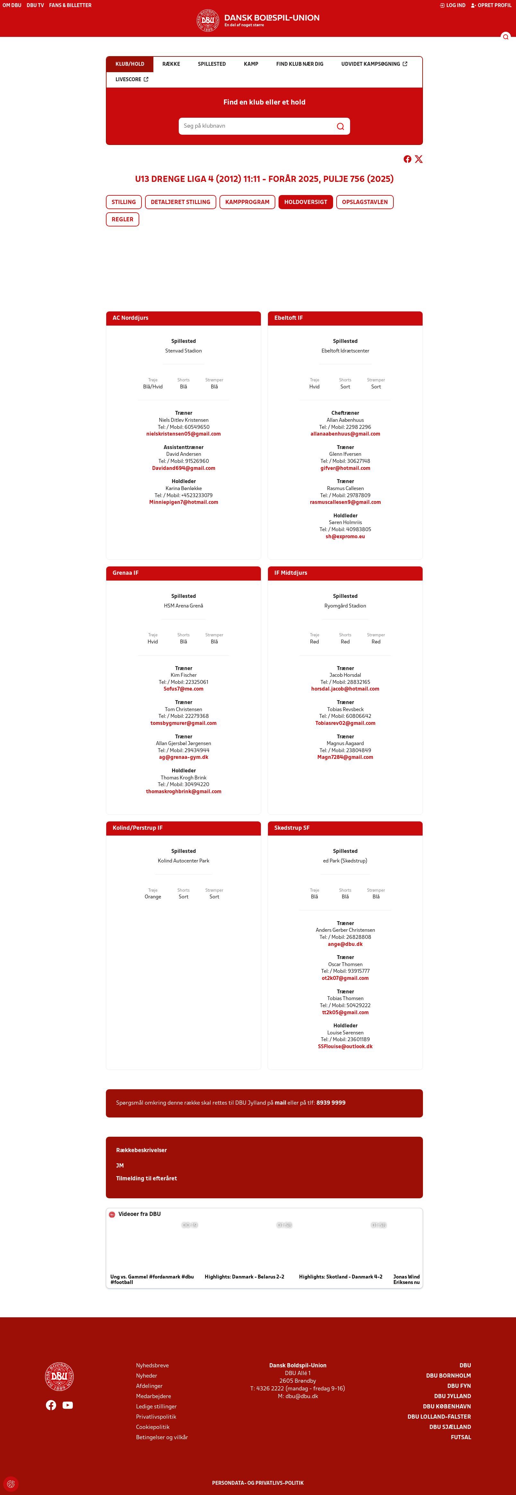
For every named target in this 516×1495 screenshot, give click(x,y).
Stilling (124, 202)
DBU (465, 1366)
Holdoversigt (305, 202)
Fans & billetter (70, 6)
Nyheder (146, 1376)
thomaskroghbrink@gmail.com (183, 791)
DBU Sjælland (450, 1427)
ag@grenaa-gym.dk (183, 757)
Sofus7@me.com (183, 689)
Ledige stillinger (156, 1407)
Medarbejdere (153, 1396)
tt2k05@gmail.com (345, 1012)
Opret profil (491, 5)
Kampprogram (247, 202)
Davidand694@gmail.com (183, 468)
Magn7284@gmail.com (345, 757)
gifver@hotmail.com (345, 468)
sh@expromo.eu (345, 536)
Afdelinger (149, 1386)
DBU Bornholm (448, 1376)
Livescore (132, 79)
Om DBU (12, 6)
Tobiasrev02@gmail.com (345, 723)
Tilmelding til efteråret (146, 1179)
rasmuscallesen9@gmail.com (345, 502)
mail (280, 1103)
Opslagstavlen (365, 202)
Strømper (214, 380)
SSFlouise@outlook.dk (345, 1046)
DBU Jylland (452, 1396)
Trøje (153, 380)
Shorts (183, 380)
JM (120, 1166)
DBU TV (35, 6)
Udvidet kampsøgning (374, 64)
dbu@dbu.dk (302, 1396)
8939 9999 (331, 1103)
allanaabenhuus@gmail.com (345, 434)
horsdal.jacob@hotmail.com (345, 689)
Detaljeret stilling (181, 202)
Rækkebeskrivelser (141, 1150)
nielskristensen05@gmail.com (183, 434)
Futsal (461, 1437)
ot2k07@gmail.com (345, 978)
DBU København (447, 1407)
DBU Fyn (459, 1386)
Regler (122, 220)
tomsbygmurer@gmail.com (183, 723)
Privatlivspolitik (156, 1417)
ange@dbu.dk (345, 944)
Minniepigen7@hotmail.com (183, 502)
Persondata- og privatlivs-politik (258, 1483)
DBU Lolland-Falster (439, 1417)
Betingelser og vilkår (162, 1437)
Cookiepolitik (152, 1427)
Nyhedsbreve (152, 1366)
